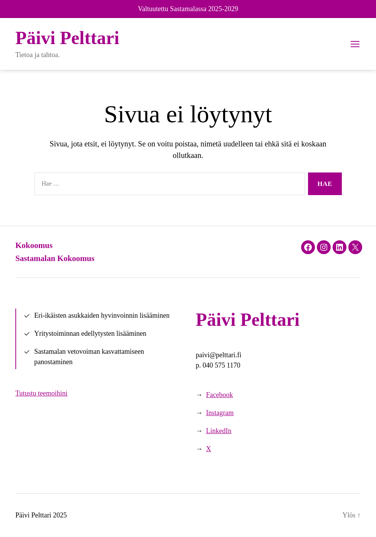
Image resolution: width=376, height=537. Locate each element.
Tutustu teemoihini (41, 393)
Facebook (219, 395)
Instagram (220, 413)
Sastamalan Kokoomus (54, 258)
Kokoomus (34, 245)
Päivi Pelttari (67, 38)
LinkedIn (219, 431)
